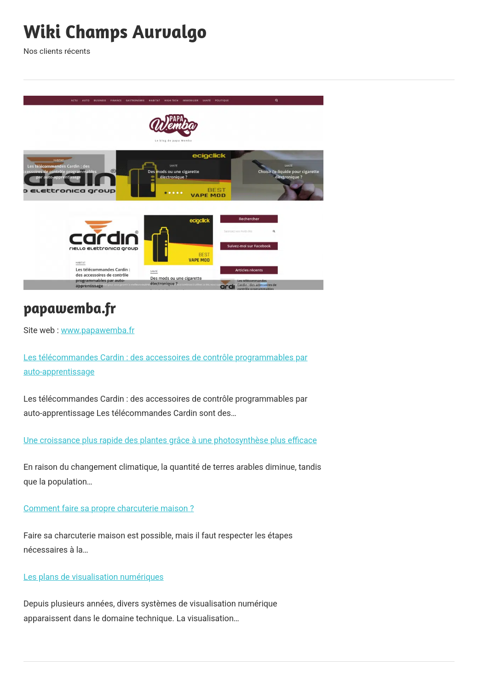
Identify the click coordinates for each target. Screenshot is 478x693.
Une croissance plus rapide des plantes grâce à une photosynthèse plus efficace (170, 440)
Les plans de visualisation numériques (93, 577)
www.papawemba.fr (97, 330)
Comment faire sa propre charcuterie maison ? (108, 508)
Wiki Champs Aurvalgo (115, 31)
